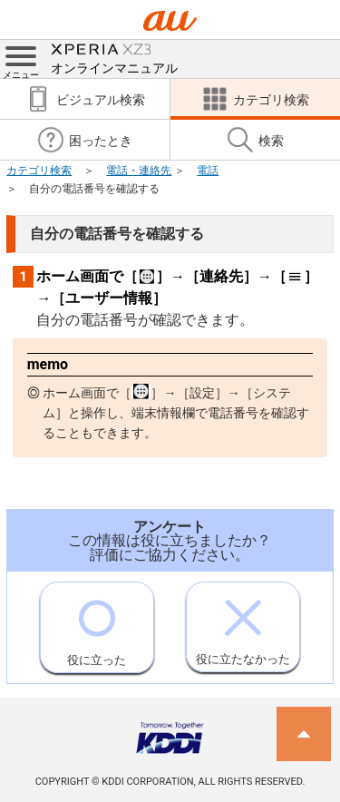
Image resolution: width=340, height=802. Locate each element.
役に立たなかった (243, 624)
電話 (208, 170)
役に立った (96, 624)
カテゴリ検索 (39, 170)
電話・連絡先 (138, 170)
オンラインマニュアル (114, 57)
